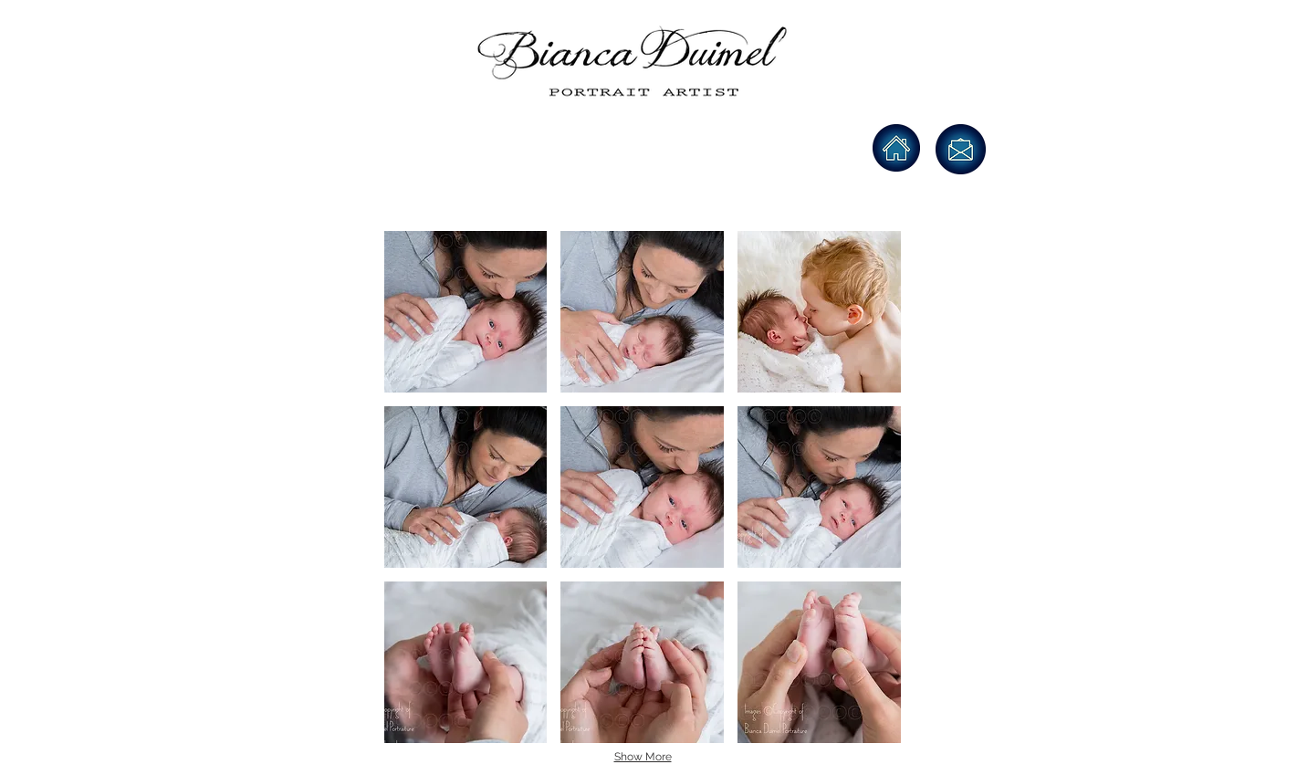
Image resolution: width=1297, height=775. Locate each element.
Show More (643, 756)
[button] (466, 312)
